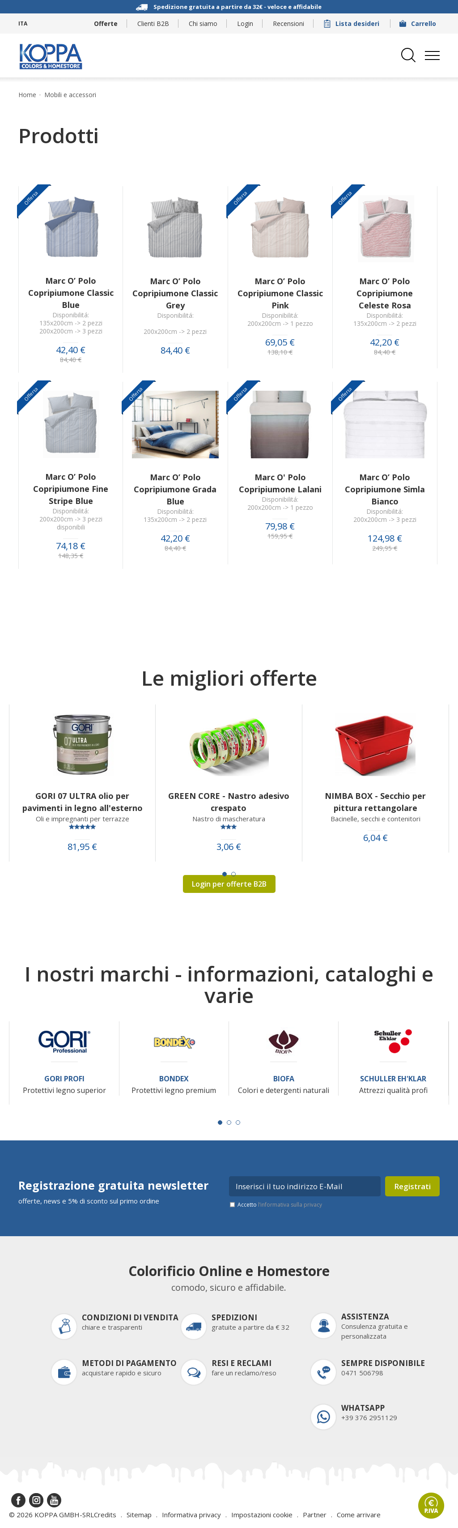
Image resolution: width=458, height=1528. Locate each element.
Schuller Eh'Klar (393, 1079)
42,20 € (384, 342)
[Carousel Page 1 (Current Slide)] (224, 874)
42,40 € (70, 350)
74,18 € (70, 546)
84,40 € (70, 360)
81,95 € (82, 847)
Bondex (174, 1079)
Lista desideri (352, 23)
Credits (105, 1514)
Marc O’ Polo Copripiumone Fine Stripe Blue (70, 488)
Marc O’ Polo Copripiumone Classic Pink (280, 293)
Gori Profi (64, 1079)
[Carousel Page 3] (238, 1122)
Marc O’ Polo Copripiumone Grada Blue (175, 489)
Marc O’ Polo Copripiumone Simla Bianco (385, 489)
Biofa (283, 1079)
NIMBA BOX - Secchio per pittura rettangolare (375, 801)
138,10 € (280, 352)
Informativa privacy (191, 1514)
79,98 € (280, 526)
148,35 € (70, 556)
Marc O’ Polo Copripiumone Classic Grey (175, 293)
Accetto (279, 1204)
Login (245, 23)
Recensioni (288, 23)
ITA (22, 23)
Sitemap (139, 1514)
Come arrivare (359, 1514)
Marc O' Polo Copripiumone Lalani (280, 483)
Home (27, 95)
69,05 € (280, 342)
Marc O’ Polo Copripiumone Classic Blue (71, 292)
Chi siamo (203, 23)
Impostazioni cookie (262, 1514)
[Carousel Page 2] (233, 874)
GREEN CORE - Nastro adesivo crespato (228, 801)
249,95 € (384, 548)
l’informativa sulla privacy (290, 1204)
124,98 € (385, 538)
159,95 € (280, 536)
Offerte (106, 23)
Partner (315, 1514)
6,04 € (375, 838)
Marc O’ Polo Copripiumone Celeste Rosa (384, 293)
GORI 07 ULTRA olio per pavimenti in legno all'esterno (82, 801)
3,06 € (228, 847)
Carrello (418, 23)
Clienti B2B (153, 23)
